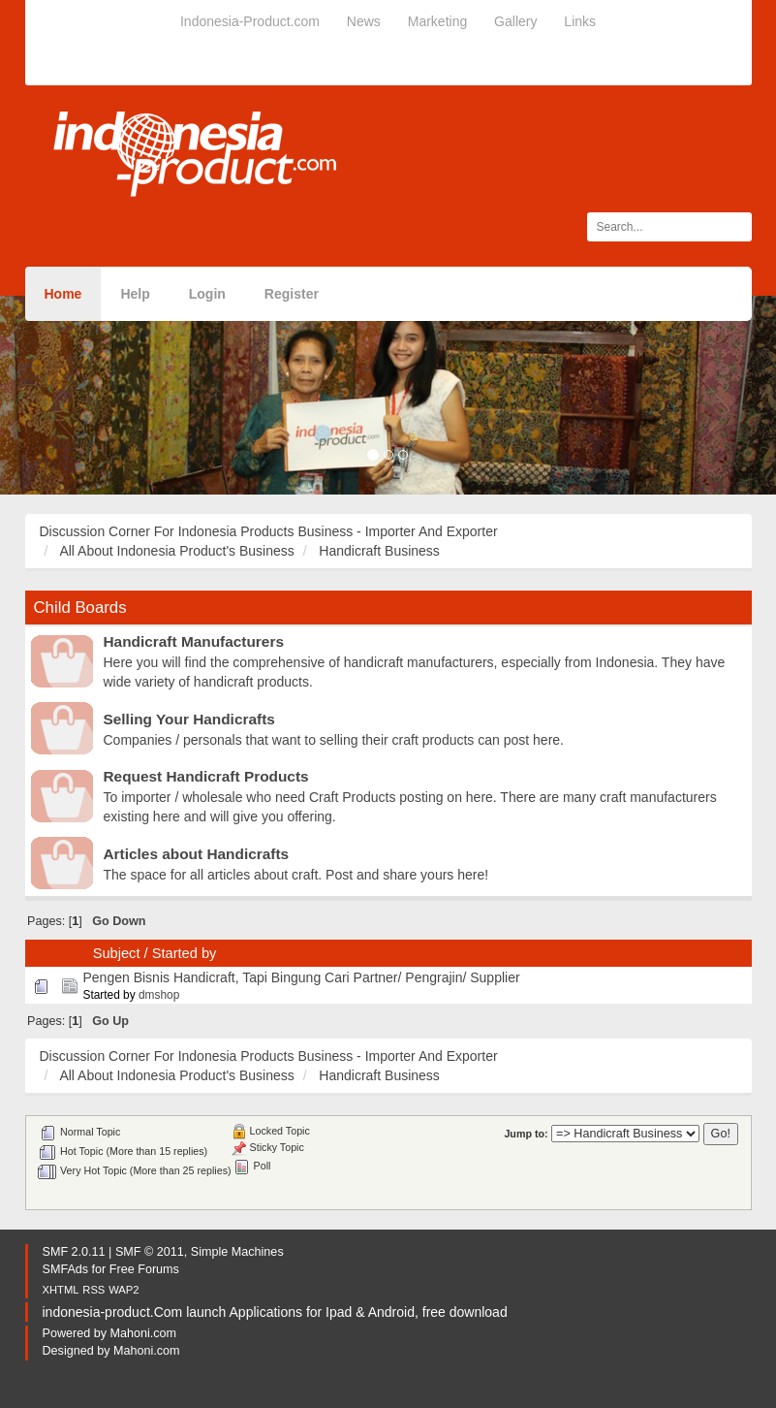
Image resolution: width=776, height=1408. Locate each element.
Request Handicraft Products (206, 776)
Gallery (515, 21)
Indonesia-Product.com (250, 21)
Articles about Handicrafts (197, 854)
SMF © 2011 (149, 1252)
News (364, 21)
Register (291, 294)
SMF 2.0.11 (74, 1252)
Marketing (437, 21)
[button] (58, 395)
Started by (184, 953)
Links (580, 21)
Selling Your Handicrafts (189, 719)
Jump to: (525, 1133)
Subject (116, 953)
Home (63, 294)
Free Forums (144, 1269)
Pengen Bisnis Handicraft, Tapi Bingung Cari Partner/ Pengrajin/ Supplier (300, 977)
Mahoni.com (143, 1333)
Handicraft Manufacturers (194, 641)
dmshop (159, 995)
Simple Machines (237, 1252)
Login (207, 294)
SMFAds (66, 1269)
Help (134, 294)
